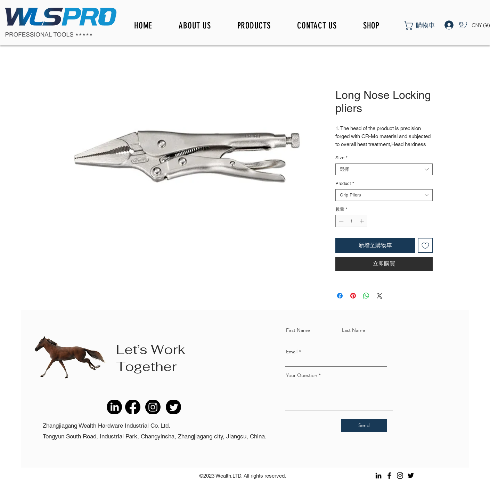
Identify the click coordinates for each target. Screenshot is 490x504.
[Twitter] (411, 475)
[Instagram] (400, 475)
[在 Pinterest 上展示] (353, 296)
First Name (298, 330)
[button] (428, 25)
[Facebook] (389, 475)
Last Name (353, 330)
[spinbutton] (351, 221)
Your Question (301, 375)
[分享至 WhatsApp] (366, 296)
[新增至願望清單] (425, 245)
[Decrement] (340, 221)
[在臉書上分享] (340, 296)
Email (291, 351)
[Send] (364, 425)
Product (344, 183)
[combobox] (384, 169)
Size (341, 157)
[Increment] (362, 221)
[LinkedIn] (378, 475)
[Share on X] (379, 296)
